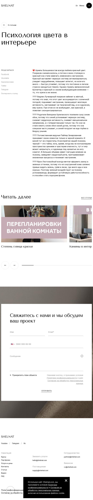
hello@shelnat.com (39, 460)
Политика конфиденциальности (16, 490)
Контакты (5, 466)
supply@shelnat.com (40, 470)
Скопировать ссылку (9, 93)
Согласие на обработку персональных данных (22, 493)
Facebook (5, 74)
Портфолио (5, 460)
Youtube (4, 443)
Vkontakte (5, 78)
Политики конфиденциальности (62, 378)
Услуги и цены (6, 463)
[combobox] (12, 344)
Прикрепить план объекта (24, 375)
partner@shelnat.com (72, 457)
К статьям (12, 25)
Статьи (4, 470)
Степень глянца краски (17, 246)
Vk (25, 443)
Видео (3, 473)
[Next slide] (14, 265)
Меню (82, 6)
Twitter (3, 86)
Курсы (3, 457)
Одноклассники (7, 82)
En (77, 6)
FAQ (2, 476)
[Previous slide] (5, 265)
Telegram (4, 90)
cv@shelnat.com (70, 467)
